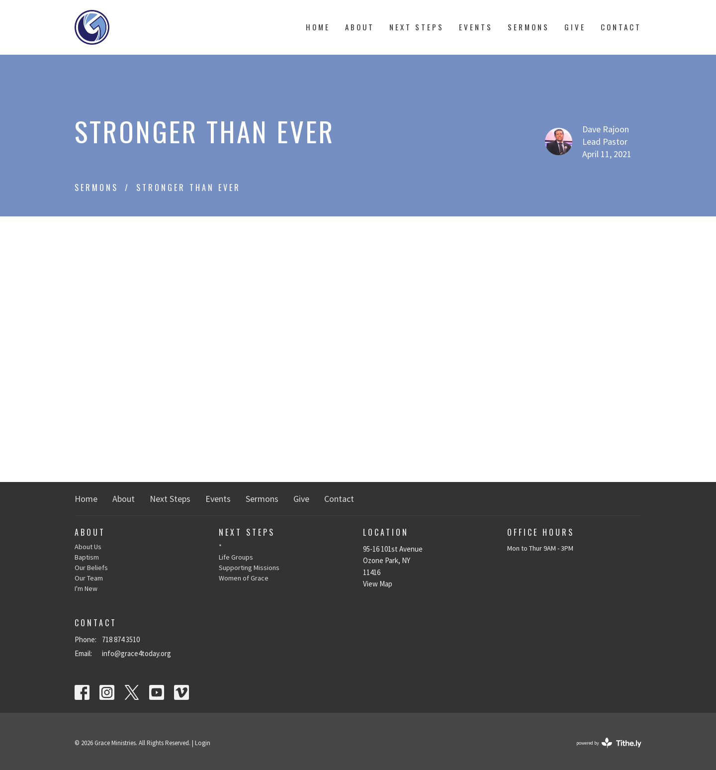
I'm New (86, 588)
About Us (88, 546)
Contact (621, 26)
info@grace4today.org (136, 653)
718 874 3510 (121, 639)
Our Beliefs (91, 567)
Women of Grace (243, 578)
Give (575, 26)
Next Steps (416, 26)
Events (476, 26)
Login (202, 743)
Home (318, 26)
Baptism (87, 557)
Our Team (89, 578)
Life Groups (236, 557)
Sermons (528, 26)
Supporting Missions (249, 567)
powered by (608, 743)
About (359, 26)
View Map (377, 583)
